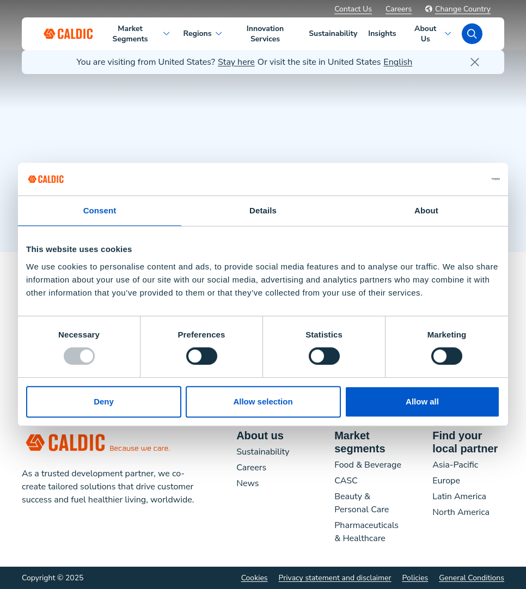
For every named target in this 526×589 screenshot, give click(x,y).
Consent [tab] (100, 210)
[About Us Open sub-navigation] (448, 33)
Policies (415, 578)
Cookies (254, 578)
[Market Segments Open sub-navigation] (167, 33)
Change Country (458, 9)
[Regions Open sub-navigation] (219, 33)
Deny (104, 401)
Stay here (236, 62)
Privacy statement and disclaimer (335, 578)
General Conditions (471, 578)
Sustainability (262, 452)
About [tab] (426, 210)
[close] (474, 62)
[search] (472, 33)
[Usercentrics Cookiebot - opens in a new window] (452, 179)
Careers (399, 9)
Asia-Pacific (455, 465)
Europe (446, 481)
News (247, 483)
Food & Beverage (367, 465)
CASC (346, 481)
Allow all (422, 401)
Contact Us (353, 9)
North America (461, 512)
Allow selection (262, 401)
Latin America (459, 496)
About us (260, 435)
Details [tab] (263, 210)
